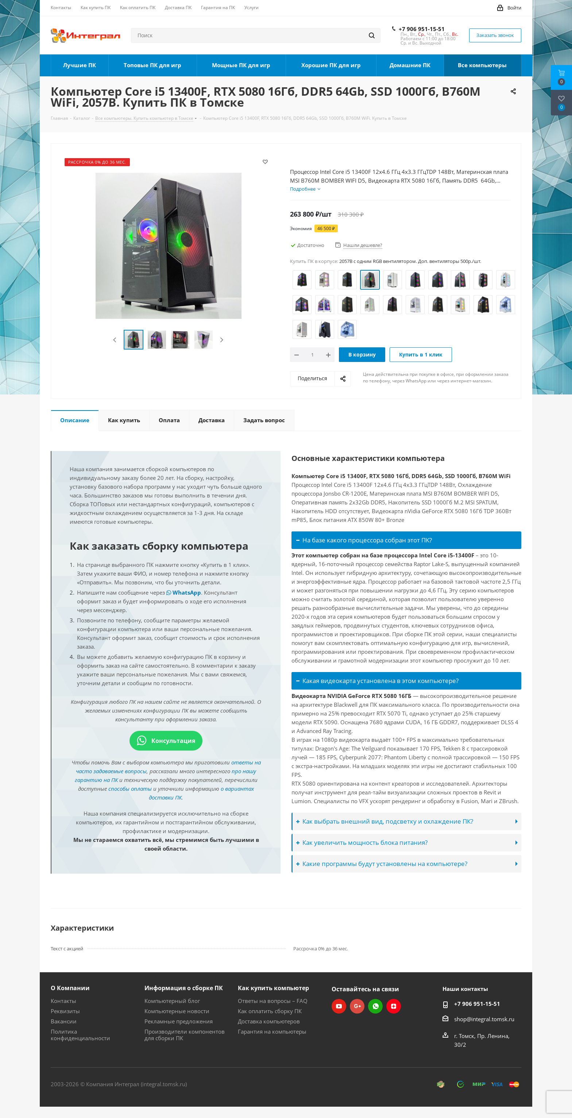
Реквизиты (65, 1011)
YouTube (339, 1006)
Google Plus (357, 1006)
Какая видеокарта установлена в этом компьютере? (377, 680)
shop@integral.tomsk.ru (484, 1019)
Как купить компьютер (273, 988)
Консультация (166, 741)
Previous (115, 340)
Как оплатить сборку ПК (270, 1011)
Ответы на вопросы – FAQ (273, 1000)
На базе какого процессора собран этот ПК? (364, 540)
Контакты (63, 1000)
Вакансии (64, 1021)
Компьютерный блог (172, 1000)
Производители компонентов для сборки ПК (184, 1035)
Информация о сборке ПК (183, 988)
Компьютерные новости (176, 1011)
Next (221, 340)
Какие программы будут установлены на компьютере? (381, 863)
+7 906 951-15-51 (422, 29)
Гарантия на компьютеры (272, 1031)
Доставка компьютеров (269, 1021)
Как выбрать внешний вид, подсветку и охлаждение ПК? (384, 821)
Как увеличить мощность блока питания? (362, 842)
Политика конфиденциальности (80, 1035)
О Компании (70, 988)
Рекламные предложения (178, 1021)
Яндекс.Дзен (393, 1006)
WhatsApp (183, 592)
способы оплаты (130, 788)
